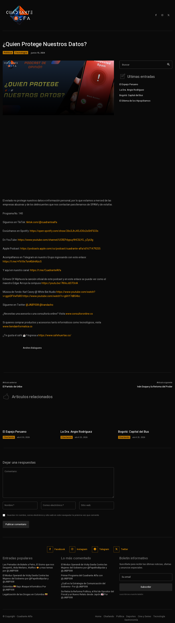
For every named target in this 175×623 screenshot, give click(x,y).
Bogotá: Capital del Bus (131, 94)
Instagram (82, 548)
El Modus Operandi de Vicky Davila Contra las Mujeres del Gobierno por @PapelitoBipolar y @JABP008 (26, 578)
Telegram (104, 548)
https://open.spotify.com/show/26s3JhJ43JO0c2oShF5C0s (64, 231)
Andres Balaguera (32, 348)
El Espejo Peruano (128, 84)
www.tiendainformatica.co (17, 326)
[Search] (168, 65)
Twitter (124, 548)
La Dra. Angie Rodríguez (131, 89)
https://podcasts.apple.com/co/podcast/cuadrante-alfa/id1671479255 (60, 249)
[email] (145, 576)
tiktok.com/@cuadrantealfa (41, 222)
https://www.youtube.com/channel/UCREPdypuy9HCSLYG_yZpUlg (55, 240)
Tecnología (21, 52)
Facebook (60, 548)
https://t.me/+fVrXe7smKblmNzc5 (22, 261)
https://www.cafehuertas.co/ (54, 335)
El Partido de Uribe (12, 386)
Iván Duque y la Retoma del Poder (154, 386)
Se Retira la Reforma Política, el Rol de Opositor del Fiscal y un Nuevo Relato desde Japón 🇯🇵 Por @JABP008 (87, 594)
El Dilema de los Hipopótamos (134, 100)
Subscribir (146, 586)
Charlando (9, 436)
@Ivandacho (46, 305)
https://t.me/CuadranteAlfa (45, 270)
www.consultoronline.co (79, 314)
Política (8, 52)
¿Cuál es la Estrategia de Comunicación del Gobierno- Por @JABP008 (83, 584)
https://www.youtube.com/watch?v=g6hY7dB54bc (51, 296)
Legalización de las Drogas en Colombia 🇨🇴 (25, 594)
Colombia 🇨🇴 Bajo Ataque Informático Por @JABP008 (24, 587)
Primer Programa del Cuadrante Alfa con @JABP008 (82, 576)
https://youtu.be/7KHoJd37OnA (60, 283)
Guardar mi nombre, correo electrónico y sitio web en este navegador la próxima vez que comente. (53, 514)
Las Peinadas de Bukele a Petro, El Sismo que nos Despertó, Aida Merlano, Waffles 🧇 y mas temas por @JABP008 (28, 567)
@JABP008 (32, 305)
